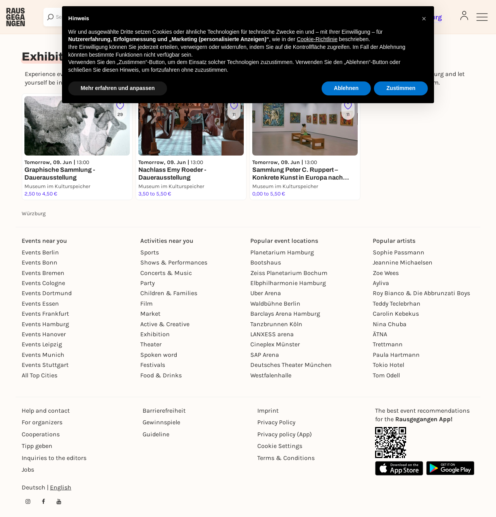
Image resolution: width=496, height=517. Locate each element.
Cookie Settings (279, 446)
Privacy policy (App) (284, 434)
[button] (424, 18)
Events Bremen (43, 273)
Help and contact (46, 410)
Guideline (156, 434)
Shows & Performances (173, 262)
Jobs (28, 469)
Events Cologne (43, 283)
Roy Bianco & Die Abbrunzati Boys (421, 293)
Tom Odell (386, 375)
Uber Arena (265, 293)
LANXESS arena (272, 334)
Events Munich (43, 354)
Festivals (152, 364)
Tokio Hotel (388, 364)
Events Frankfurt (45, 313)
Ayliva (381, 283)
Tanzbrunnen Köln (276, 324)
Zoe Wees (386, 273)
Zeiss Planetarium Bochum (288, 273)
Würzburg (34, 213)
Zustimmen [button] (400, 88)
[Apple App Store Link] (399, 468)
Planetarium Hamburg (282, 252)
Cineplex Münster (275, 344)
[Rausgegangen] (15, 17)
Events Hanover (44, 334)
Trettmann (388, 344)
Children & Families (168, 293)
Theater (151, 344)
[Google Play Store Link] (450, 468)
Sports (149, 252)
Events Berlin (40, 252)
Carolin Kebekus (396, 313)
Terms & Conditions (286, 458)
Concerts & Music (166, 273)
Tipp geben (37, 446)
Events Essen (40, 303)
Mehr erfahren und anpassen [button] (118, 88)
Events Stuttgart (45, 364)
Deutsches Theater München (291, 364)
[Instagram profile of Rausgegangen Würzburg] (28, 501)
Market (150, 313)
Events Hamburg (45, 324)
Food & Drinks (161, 375)
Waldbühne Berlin (275, 303)
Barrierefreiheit (164, 410)
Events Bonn (39, 262)
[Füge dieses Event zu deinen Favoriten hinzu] (120, 109)
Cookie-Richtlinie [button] (317, 39)
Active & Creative (164, 324)
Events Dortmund (47, 293)
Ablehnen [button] (346, 88)
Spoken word (158, 354)
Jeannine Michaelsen (402, 262)
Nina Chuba (389, 324)
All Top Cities (39, 375)
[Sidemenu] (482, 17)
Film (146, 303)
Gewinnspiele (161, 422)
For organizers (42, 422)
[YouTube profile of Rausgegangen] (59, 501)
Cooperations (41, 434)
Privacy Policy (276, 422)
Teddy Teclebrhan (396, 303)
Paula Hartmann (396, 354)
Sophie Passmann (398, 252)
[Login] (464, 15)
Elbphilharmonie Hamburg (288, 283)
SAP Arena (264, 354)
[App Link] (390, 442)
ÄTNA (380, 334)
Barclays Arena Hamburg (285, 313)
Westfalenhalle (270, 375)
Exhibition (155, 334)
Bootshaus (265, 262)
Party (147, 283)
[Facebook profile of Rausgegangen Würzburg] (43, 501)
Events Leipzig (42, 344)
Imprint (268, 410)
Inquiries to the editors (54, 458)
